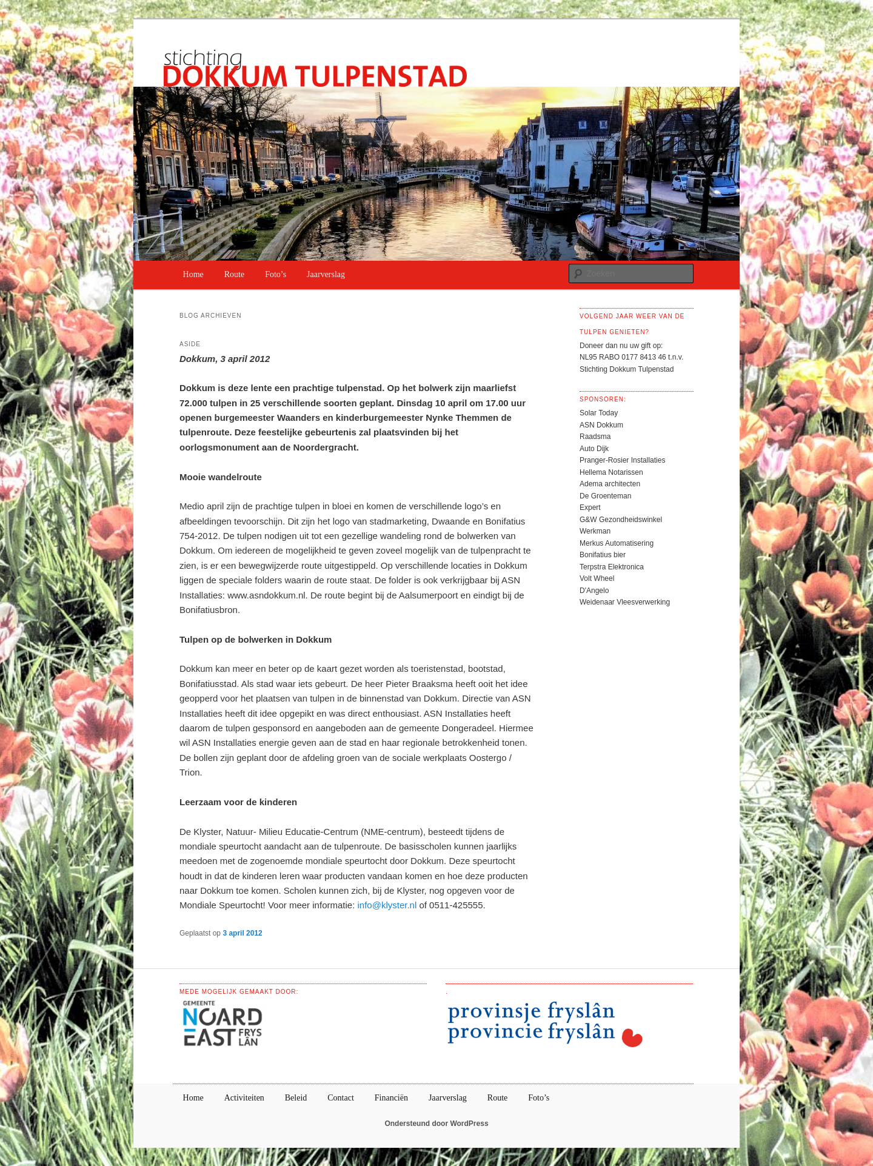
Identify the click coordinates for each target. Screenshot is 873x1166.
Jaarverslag (326, 274)
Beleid (296, 1097)
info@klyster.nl (386, 905)
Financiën (391, 1097)
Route (234, 274)
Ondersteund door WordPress (436, 1123)
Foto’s (275, 274)
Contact (340, 1097)
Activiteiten (244, 1097)
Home (193, 274)
